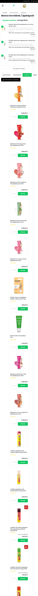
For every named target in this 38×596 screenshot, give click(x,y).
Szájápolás (23, 12)
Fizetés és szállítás (20, 566)
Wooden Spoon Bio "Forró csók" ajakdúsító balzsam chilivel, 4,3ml (28, 480)
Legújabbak (27, 75)
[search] (2, 5)
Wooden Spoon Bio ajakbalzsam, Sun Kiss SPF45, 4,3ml (18, 527)
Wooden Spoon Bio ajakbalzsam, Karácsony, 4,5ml (8, 480)
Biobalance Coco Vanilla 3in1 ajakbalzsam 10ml (8, 265)
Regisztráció (35, 1)
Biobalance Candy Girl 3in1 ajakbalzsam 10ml (9, 186)
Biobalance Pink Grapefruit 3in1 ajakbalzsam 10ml (8, 146)
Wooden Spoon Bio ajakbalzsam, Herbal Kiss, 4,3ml (27, 387)
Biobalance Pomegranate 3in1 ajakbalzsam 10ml (26, 107)
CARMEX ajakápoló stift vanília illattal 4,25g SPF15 (10, 306)
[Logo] (28, 6)
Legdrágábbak (17, 75)
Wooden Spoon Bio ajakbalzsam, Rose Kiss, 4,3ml (10, 435)
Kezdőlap (4, 12)
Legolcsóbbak (6, 75)
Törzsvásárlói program (21, 564)
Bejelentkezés (27, 1)
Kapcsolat (18, 568)
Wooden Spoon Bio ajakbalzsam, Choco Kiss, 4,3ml (27, 434)
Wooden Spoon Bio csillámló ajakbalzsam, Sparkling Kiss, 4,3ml (10, 386)
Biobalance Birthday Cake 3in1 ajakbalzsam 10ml (27, 226)
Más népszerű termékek (19, 68)
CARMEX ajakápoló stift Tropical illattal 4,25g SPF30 (28, 265)
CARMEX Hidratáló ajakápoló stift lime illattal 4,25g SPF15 (9, 346)
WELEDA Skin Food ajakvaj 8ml (8, 225)
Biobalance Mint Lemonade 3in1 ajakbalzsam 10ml (26, 146)
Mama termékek (14, 12)
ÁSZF (17, 570)
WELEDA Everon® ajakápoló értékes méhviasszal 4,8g (26, 186)
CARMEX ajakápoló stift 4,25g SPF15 (28, 346)
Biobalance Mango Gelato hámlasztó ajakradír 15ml (8, 107)
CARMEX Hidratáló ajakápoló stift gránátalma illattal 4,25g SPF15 (26, 306)
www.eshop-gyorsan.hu (22, 594)
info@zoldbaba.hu (7, 568)
